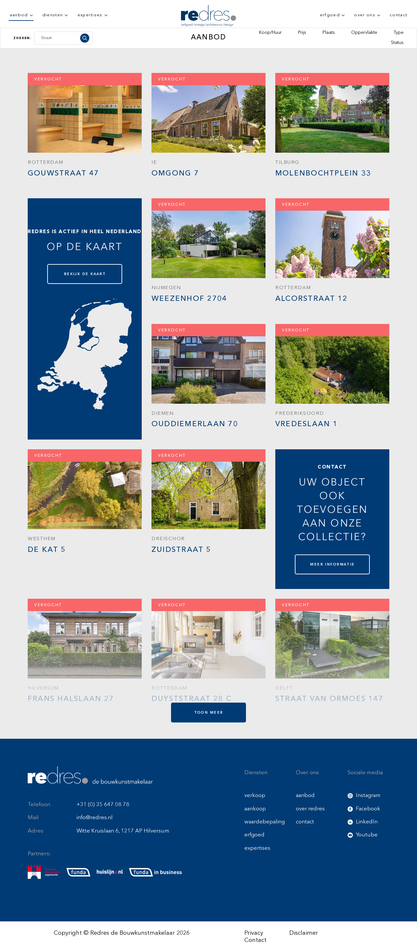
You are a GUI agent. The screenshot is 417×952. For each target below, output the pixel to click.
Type (399, 32)
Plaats (329, 32)
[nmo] (44, 872)
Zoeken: (22, 38)
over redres (310, 809)
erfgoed (330, 15)
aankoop (255, 809)
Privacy (253, 933)
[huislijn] (110, 872)
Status (397, 42)
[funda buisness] (155, 872)
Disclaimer (303, 933)
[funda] (78, 872)
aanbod (19, 15)
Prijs (302, 32)
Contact (255, 940)
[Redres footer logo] (90, 775)
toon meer (208, 712)
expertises (90, 15)
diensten (52, 15)
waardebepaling (264, 822)
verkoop (254, 795)
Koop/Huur (270, 32)
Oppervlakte (364, 32)
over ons (364, 15)
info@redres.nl (95, 817)
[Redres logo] (208, 15)
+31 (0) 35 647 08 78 (103, 804)
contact (398, 15)
